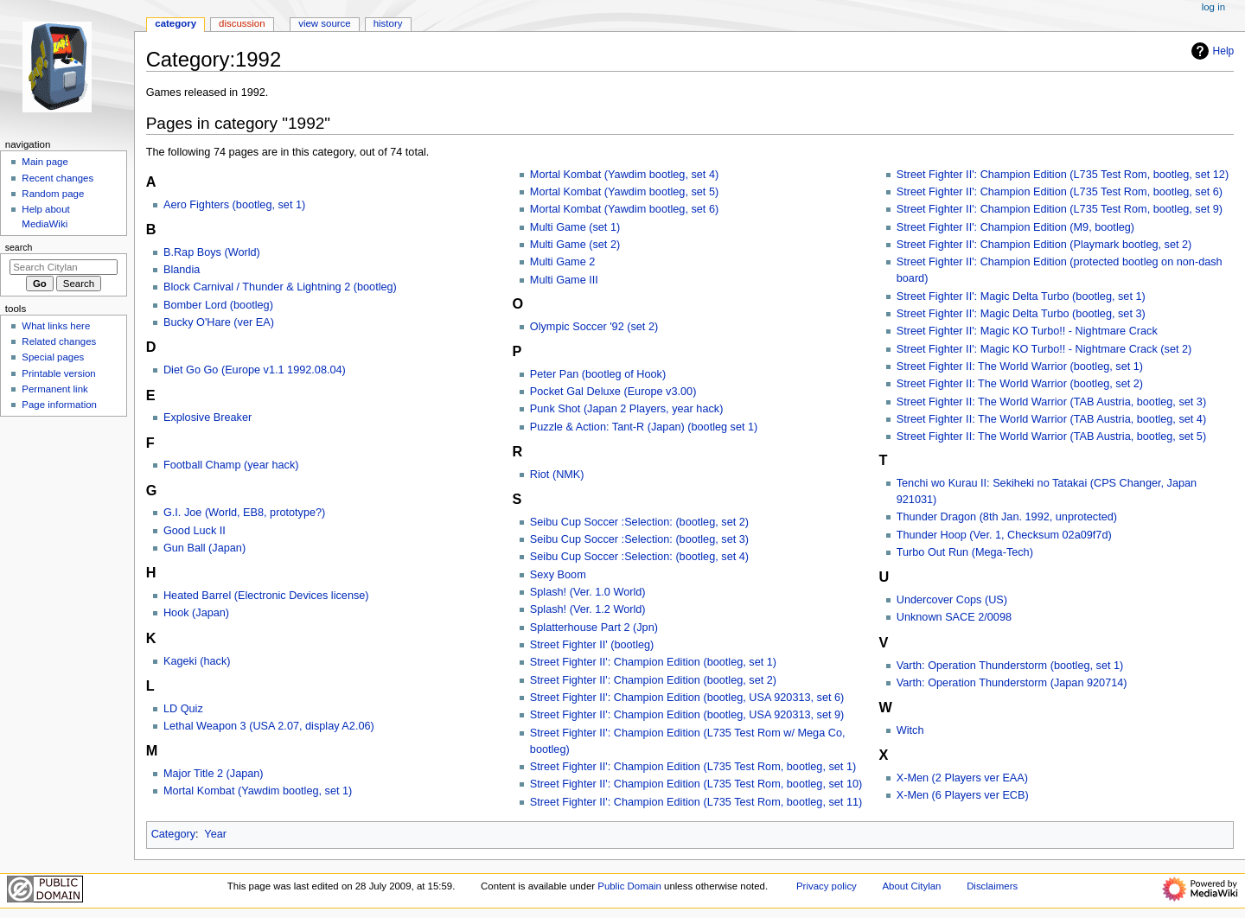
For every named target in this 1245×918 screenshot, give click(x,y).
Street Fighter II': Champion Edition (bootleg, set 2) (653, 680)
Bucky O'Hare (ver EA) (218, 322)
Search (19, 247)
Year (215, 834)
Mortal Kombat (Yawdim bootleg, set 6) (624, 209)
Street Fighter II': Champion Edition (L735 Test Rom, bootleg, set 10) (696, 784)
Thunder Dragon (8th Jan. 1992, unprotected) (1007, 517)
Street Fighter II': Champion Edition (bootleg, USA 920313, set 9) (687, 715)
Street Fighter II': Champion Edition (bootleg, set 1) (653, 662)
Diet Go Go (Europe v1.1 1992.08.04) (254, 370)
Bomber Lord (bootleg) (218, 305)
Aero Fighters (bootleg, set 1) (234, 205)
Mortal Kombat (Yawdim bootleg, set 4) (624, 175)
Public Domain (629, 886)
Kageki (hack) (197, 661)
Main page (45, 161)
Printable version (58, 373)
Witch (910, 730)
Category (173, 834)
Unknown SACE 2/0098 (954, 617)
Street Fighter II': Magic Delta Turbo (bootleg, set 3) (1021, 314)
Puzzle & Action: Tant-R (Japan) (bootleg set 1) (644, 427)
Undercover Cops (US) (952, 600)
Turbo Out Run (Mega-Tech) (965, 552)
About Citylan (912, 886)
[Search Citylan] (64, 267)
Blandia (181, 270)
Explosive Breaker (207, 417)
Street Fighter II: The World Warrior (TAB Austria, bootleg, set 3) (1051, 402)
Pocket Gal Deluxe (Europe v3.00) (613, 392)
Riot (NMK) (557, 475)
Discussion (242, 23)
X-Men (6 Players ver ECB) (963, 795)
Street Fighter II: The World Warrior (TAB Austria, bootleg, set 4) (1051, 419)
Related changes (59, 341)
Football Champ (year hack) (231, 465)
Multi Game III (564, 280)
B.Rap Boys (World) (211, 252)
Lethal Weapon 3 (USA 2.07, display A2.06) (268, 726)
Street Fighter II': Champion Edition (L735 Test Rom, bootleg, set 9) (1060, 209)
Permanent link (54, 389)
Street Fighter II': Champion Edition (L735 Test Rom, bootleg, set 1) (693, 767)
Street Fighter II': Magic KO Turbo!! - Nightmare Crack (1027, 331)
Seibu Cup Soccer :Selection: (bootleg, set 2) (639, 522)
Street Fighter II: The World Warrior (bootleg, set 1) (1020, 366)
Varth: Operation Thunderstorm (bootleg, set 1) (1010, 666)
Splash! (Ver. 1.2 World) (588, 609)
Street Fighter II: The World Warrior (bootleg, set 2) (1020, 384)
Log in (1213, 7)
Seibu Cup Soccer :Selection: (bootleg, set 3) (639, 539)
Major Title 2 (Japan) (213, 774)
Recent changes (57, 178)
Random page (53, 193)
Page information (59, 404)
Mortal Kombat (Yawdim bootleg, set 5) (624, 192)
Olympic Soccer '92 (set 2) (594, 327)
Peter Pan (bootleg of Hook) (598, 374)
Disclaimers (992, 886)
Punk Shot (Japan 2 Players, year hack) (627, 409)
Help (1211, 51)
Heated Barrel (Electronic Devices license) (266, 596)
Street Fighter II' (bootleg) (592, 645)
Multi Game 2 (562, 262)
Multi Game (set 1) (575, 227)
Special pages (53, 357)
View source (324, 23)
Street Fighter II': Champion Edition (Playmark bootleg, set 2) (1044, 245)
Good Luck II (194, 531)
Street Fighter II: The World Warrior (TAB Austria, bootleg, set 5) (1051, 436)
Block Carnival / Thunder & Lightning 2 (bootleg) (280, 287)
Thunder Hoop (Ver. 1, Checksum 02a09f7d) (1004, 535)
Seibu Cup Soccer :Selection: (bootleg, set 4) (639, 557)
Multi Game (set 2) (575, 245)
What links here (56, 326)
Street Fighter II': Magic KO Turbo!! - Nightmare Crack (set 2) (1044, 349)
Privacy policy (826, 886)
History (388, 23)
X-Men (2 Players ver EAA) (962, 778)
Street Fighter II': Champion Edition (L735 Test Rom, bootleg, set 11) (696, 802)
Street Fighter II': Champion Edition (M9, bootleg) (1015, 227)
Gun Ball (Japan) (204, 548)
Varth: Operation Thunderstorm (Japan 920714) (1012, 683)
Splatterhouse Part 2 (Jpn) (594, 628)
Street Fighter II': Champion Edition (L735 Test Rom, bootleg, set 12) (1063, 175)
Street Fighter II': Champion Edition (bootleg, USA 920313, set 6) (687, 698)
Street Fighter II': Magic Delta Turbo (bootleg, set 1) (1021, 296)
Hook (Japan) (196, 613)
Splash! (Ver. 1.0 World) (588, 592)
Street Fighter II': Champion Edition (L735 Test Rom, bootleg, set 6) (1060, 192)
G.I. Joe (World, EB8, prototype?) (244, 513)
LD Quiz (183, 709)
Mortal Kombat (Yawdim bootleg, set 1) (257, 791)
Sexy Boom (558, 575)
